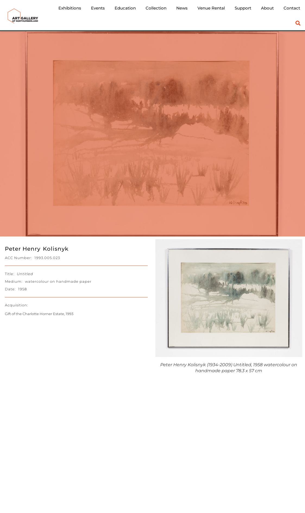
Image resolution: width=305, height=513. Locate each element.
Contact (292, 8)
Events (98, 8)
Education (125, 8)
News (182, 8)
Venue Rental (211, 8)
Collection (156, 8)
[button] (298, 23)
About (267, 8)
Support (243, 8)
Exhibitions (69, 8)
